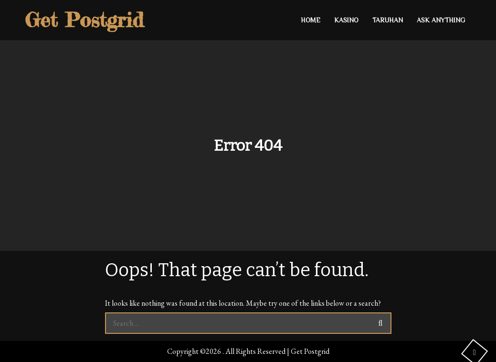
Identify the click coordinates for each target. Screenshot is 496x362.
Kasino (346, 20)
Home (310, 20)
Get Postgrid (84, 20)
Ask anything (441, 20)
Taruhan (387, 20)
